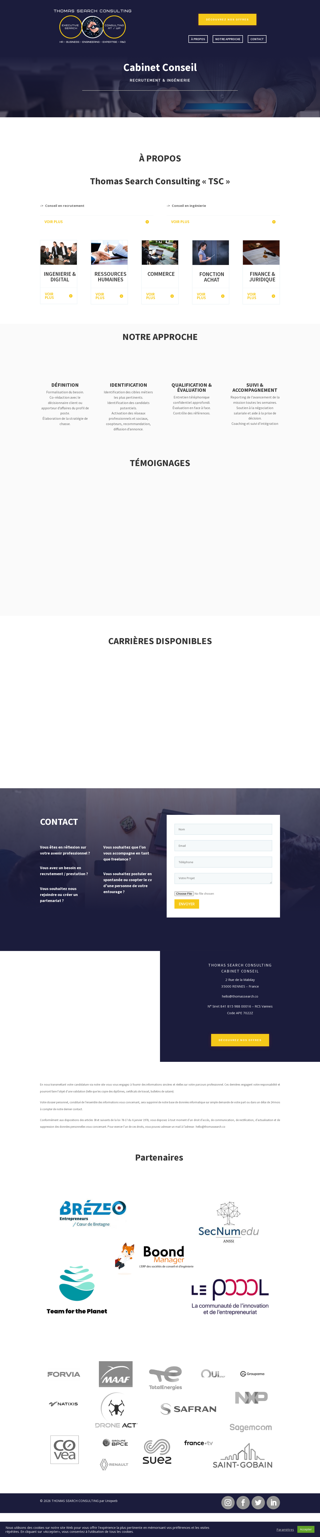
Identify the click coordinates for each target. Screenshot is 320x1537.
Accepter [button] (306, 1529)
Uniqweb (111, 1501)
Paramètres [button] (285, 1529)
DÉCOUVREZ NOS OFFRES (227, 19)
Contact (257, 39)
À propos (198, 39)
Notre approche (227, 39)
